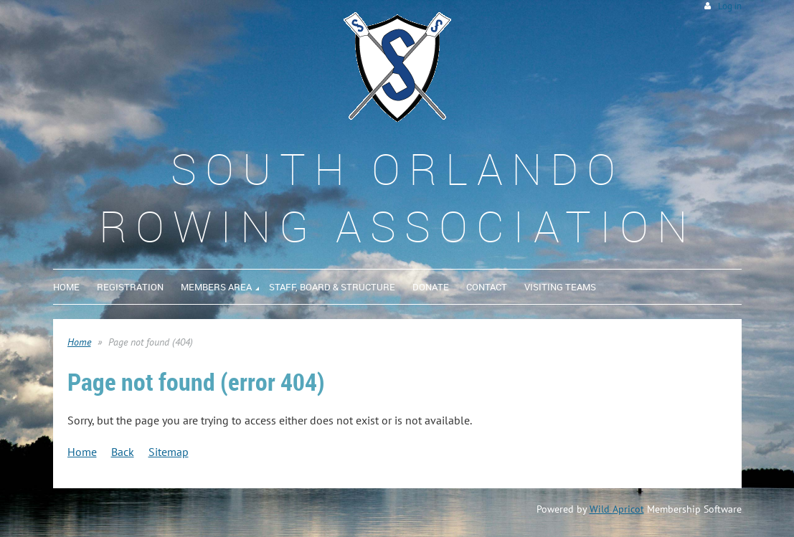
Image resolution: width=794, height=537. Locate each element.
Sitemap (168, 452)
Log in (730, 6)
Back (122, 452)
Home (79, 342)
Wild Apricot (617, 509)
